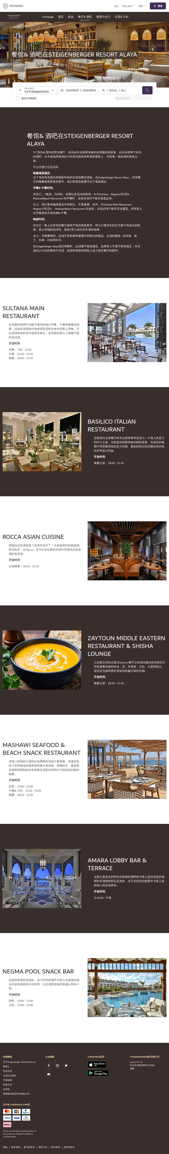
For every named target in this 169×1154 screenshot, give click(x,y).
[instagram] (57, 1065)
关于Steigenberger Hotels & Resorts (19, 1062)
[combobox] (36, 90)
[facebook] (48, 1065)
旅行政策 (56, 1147)
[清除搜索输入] (52, 90)
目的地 (6, 1089)
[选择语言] (128, 6)
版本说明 (16, 1147)
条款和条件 (70, 1147)
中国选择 (7, 1080)
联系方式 (7, 1085)
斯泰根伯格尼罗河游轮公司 (16, 1094)
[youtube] (48, 1074)
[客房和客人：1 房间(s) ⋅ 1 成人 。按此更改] (119, 90)
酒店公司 (44, 1147)
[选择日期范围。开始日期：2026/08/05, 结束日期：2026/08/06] (78, 90)
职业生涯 (7, 1071)
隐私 (6, 1147)
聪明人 (6, 1066)
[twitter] (66, 1065)
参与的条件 (30, 1147)
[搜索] (147, 90)
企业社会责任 (9, 1076)
